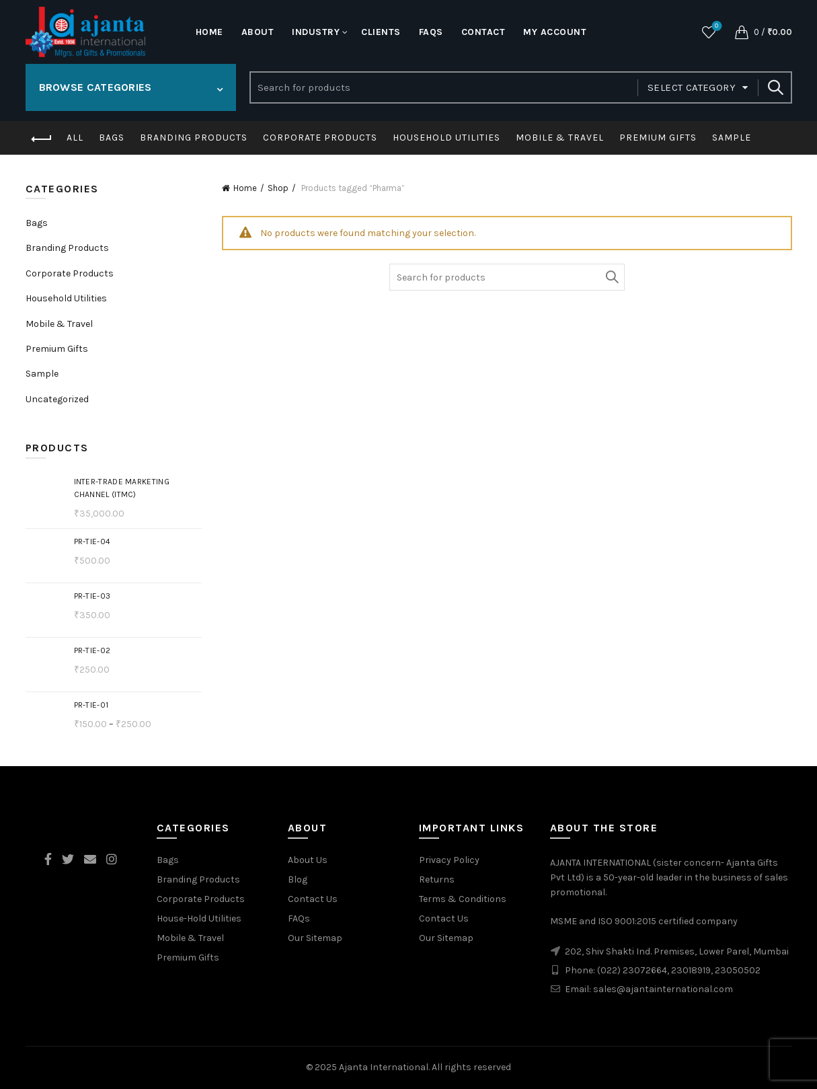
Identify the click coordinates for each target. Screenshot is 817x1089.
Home (209, 32)
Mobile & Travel (560, 137)
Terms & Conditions (462, 899)
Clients (381, 32)
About (257, 32)
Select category (692, 87)
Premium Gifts (658, 137)
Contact (483, 32)
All (75, 137)
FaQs (431, 32)
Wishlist (715, 26)
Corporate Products (320, 137)
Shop (278, 188)
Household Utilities (446, 137)
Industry (316, 32)
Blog (297, 879)
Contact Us (313, 899)
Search (775, 87)
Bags (111, 137)
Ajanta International (383, 1067)
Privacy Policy (449, 860)
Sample (731, 137)
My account (554, 32)
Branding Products (193, 137)
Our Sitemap (315, 938)
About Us (307, 860)
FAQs (299, 918)
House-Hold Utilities (199, 918)
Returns (437, 879)
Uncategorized (57, 399)
